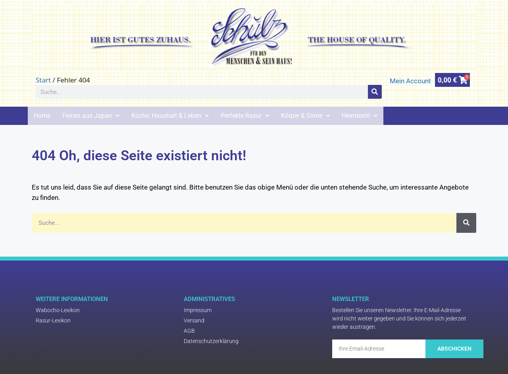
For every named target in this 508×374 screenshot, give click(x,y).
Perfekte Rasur (245, 115)
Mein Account (410, 81)
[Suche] (375, 92)
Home (42, 115)
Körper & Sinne (305, 115)
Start (43, 79)
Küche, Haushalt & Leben (170, 115)
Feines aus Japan (90, 115)
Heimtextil (359, 115)
